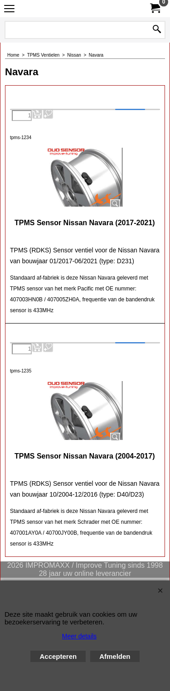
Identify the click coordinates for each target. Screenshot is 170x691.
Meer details (79, 636)
